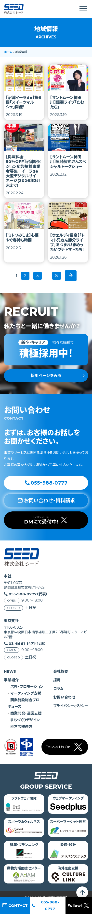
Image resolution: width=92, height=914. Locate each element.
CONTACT (15, 905)
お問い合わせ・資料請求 (46, 500)
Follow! (78, 905)
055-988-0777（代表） (28, 594)
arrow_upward (82, 892)
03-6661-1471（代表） (27, 643)
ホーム (8, 52)
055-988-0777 (45, 905)
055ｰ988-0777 (46, 483)
